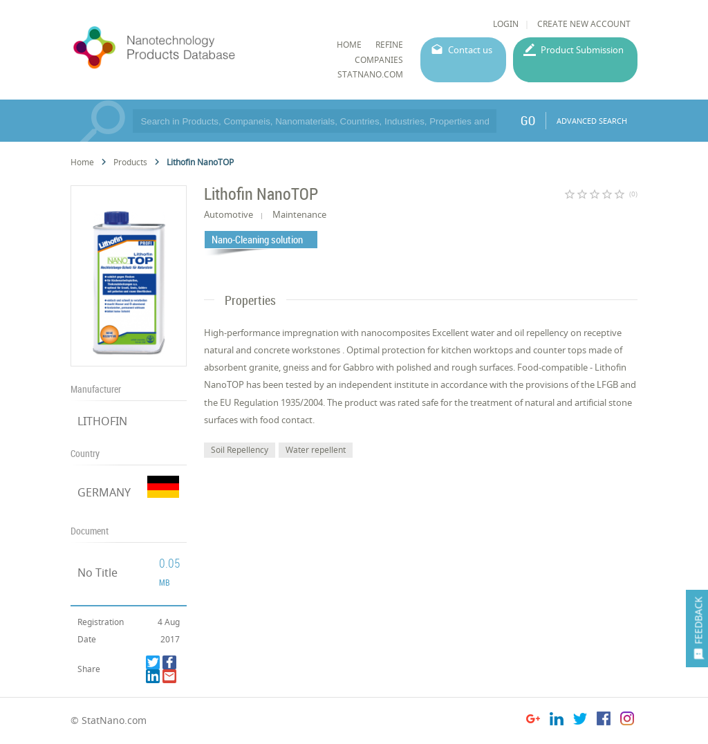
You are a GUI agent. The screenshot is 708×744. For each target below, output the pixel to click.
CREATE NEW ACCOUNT (584, 24)
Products (130, 162)
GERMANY (104, 492)
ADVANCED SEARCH (592, 120)
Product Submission (582, 50)
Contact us (470, 50)
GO (528, 120)
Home (82, 162)
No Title (97, 572)
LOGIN (506, 24)
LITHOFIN (102, 421)
